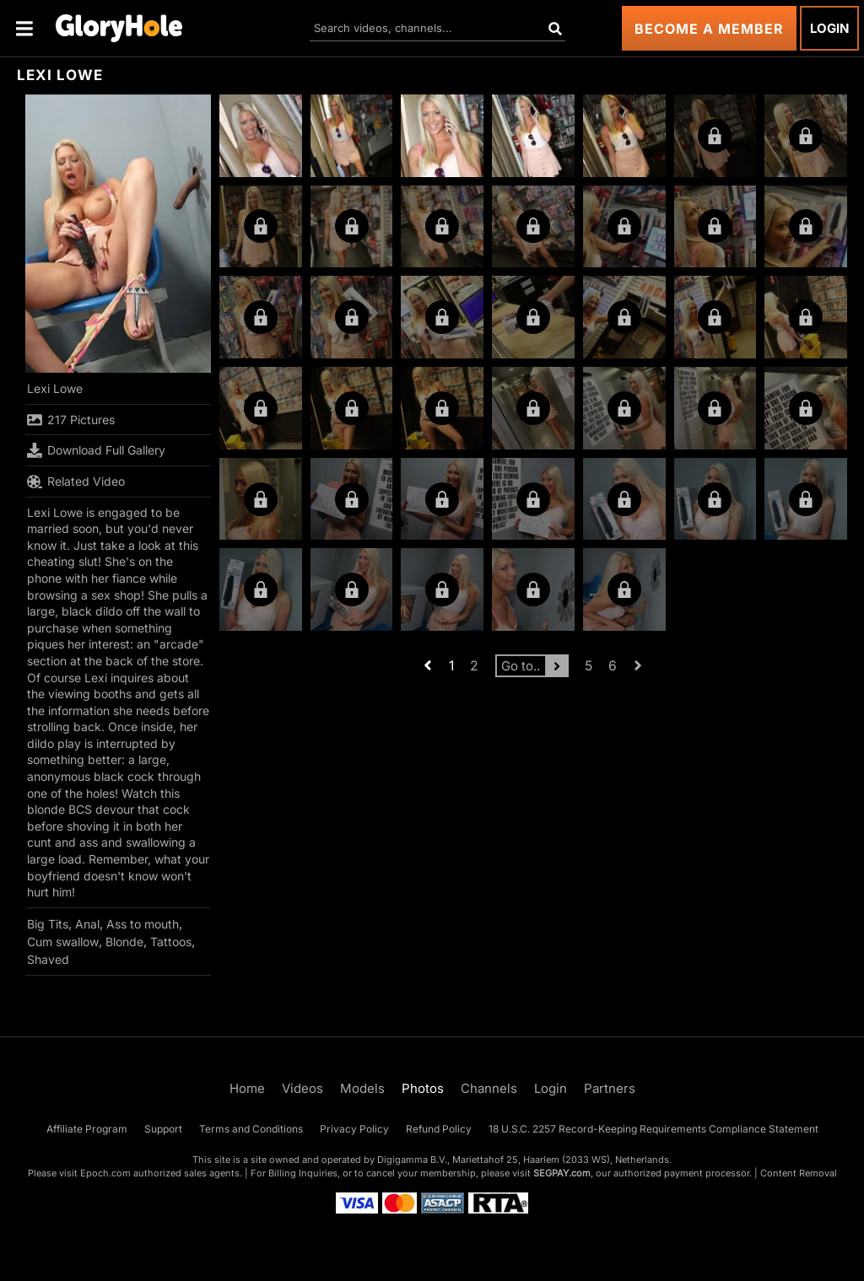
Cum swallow (63, 941)
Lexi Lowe (55, 388)
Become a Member (709, 28)
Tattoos (171, 941)
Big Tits (47, 924)
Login (829, 28)
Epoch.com (105, 1173)
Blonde (124, 941)
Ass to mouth (142, 924)
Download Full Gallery (96, 450)
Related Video (76, 481)
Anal (87, 924)
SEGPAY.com (562, 1173)
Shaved (48, 959)
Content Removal (798, 1173)
